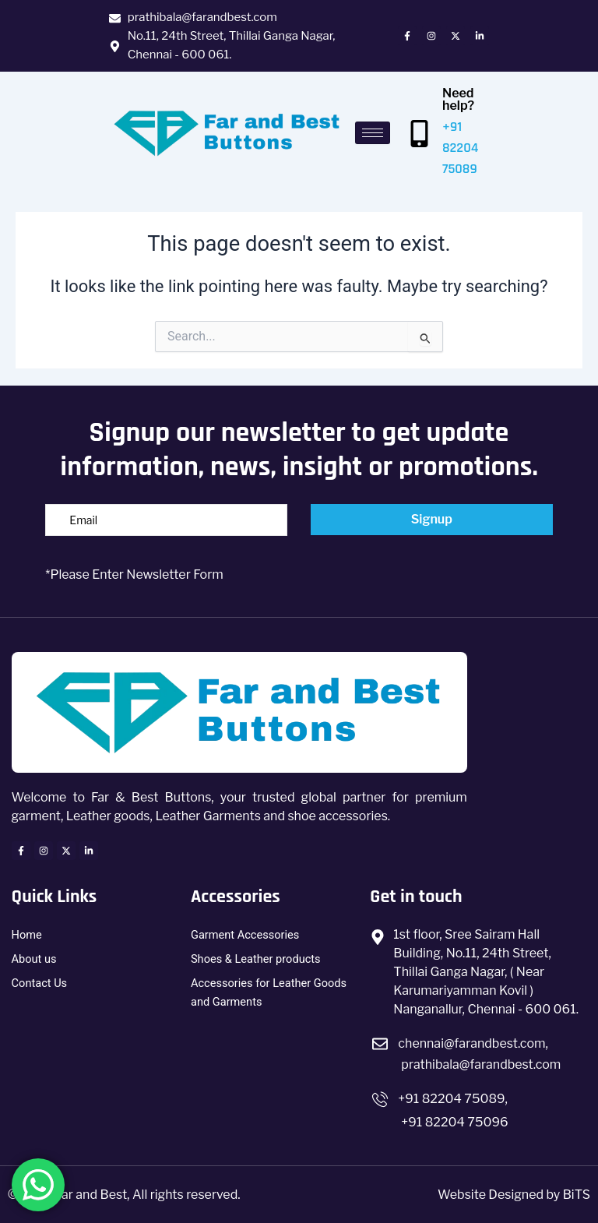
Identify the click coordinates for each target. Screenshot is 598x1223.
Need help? (458, 99)
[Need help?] (419, 133)
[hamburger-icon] (372, 133)
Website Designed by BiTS (514, 1194)
